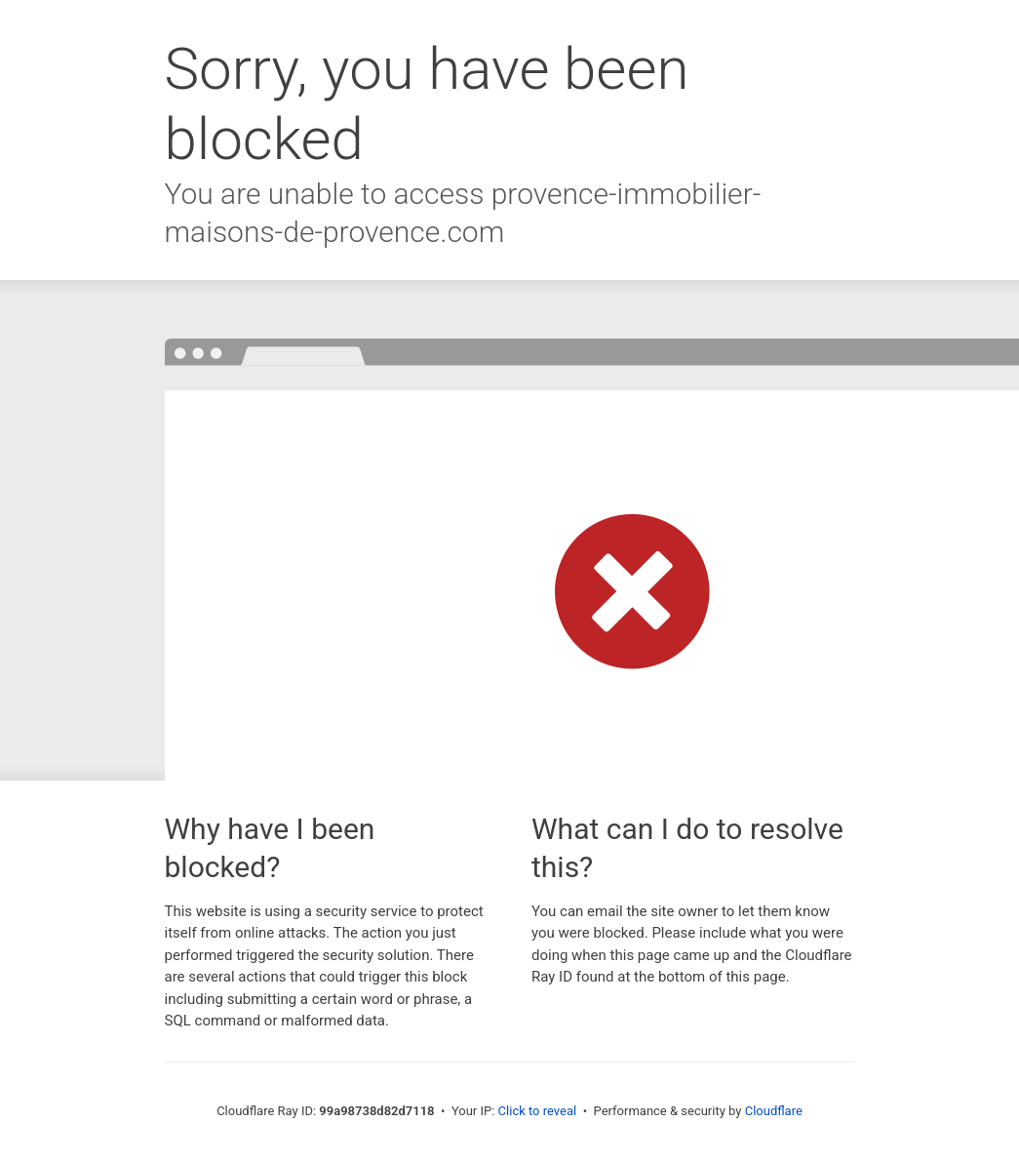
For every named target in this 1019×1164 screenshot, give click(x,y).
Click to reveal (537, 1111)
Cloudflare (774, 1111)
